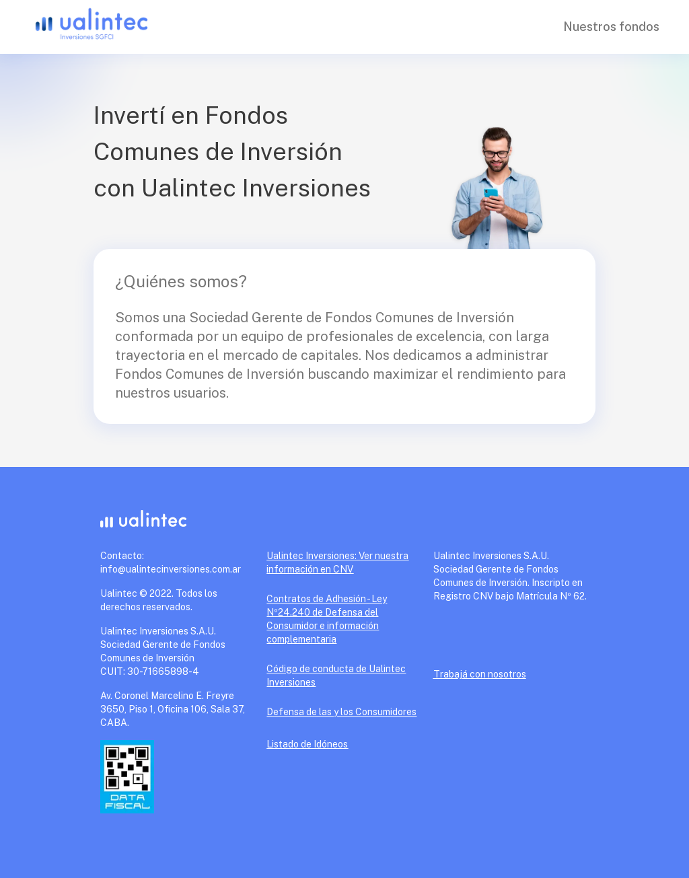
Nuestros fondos (611, 27)
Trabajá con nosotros (479, 674)
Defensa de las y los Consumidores (341, 711)
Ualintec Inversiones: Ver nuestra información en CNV (337, 562)
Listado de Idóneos (307, 744)
